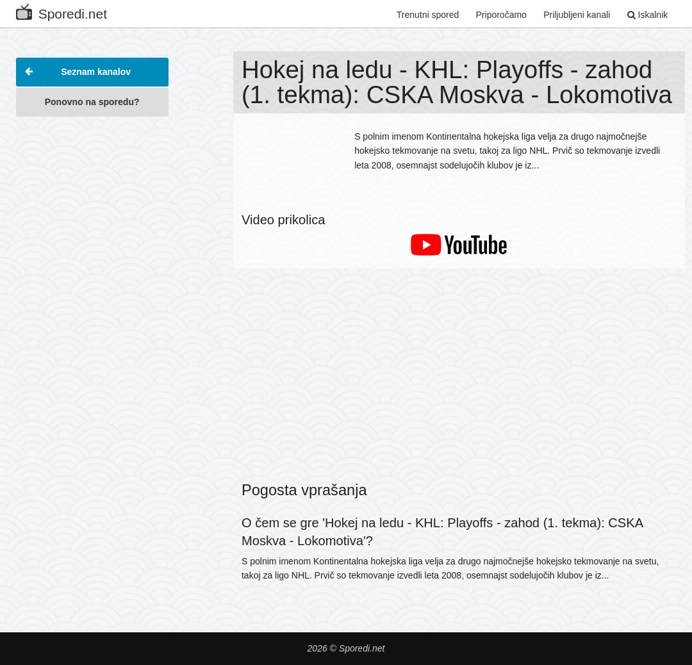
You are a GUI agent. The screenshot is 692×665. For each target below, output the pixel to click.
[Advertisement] (92, 316)
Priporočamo (501, 15)
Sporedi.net (61, 11)
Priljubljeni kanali (576, 15)
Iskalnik (647, 15)
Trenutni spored (428, 15)
